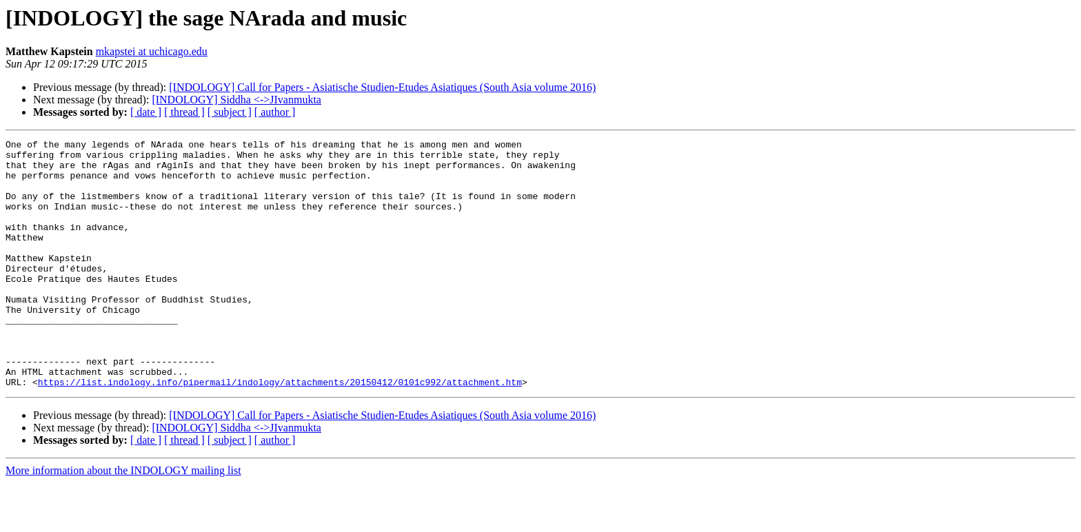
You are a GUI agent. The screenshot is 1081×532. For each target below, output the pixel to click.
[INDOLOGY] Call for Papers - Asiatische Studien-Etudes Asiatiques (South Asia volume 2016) (382, 87)
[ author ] (275, 112)
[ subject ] (230, 112)
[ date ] (145, 112)
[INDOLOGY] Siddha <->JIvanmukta (236, 99)
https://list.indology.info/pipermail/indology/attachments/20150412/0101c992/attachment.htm (280, 431)
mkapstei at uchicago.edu (152, 51)
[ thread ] (184, 112)
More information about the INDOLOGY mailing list (123, 520)
